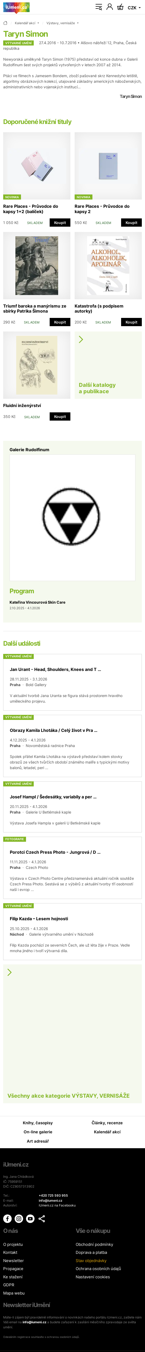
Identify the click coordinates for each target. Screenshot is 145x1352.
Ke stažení (13, 1276)
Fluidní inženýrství (22, 405)
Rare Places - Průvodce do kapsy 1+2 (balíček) (30, 209)
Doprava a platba (91, 1252)
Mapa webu (14, 1293)
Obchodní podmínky (94, 1244)
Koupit (60, 222)
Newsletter (13, 1260)
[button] (41, 1218)
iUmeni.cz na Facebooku (57, 1205)
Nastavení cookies (93, 1276)
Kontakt (10, 1252)
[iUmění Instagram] (19, 1218)
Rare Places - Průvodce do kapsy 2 (102, 209)
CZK (133, 7)
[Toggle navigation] (98, 7)
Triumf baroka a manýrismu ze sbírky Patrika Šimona (34, 308)
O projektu (13, 1244)
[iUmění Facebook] (7, 1218)
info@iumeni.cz (34, 1322)
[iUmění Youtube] (30, 1218)
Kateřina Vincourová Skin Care (37, 602)
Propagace (13, 1268)
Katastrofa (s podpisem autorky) (99, 308)
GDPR (8, 1284)
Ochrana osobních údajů (98, 1268)
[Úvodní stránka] (16, 7)
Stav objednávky (91, 1260)
